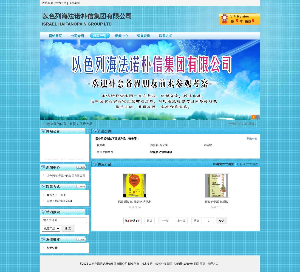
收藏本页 (47, 3)
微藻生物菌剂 (105, 152)
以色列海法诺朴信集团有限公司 (66, 175)
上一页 (181, 220)
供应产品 (86, 124)
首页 (73, 124)
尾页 (196, 220)
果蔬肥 (208, 145)
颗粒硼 (101, 145)
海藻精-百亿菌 (159, 145)
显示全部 (251, 138)
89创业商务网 (163, 263)
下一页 (165, 220)
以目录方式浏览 (247, 164)
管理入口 (212, 263)
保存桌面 (74, 3)
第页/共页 (132, 220)
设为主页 (60, 3)
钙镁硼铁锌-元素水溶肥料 (135, 202)
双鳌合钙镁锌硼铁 (217, 202)
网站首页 (199, 263)
